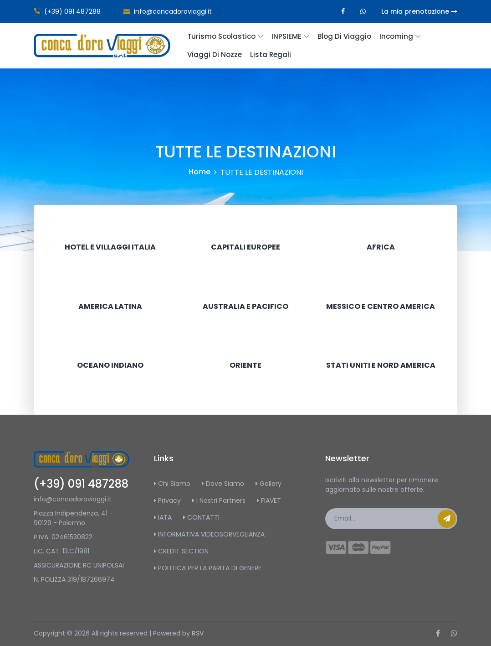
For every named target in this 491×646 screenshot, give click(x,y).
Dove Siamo (223, 483)
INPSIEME (286, 36)
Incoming (396, 36)
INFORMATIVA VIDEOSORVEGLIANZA (209, 534)
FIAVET (269, 500)
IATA (163, 517)
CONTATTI (201, 517)
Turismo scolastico (221, 36)
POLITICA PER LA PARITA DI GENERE (207, 568)
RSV (198, 633)
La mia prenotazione (419, 11)
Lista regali (270, 54)
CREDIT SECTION (181, 551)
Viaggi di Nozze (214, 54)
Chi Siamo (172, 483)
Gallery (268, 483)
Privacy (167, 500)
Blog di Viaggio (344, 36)
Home (199, 172)
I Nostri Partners (219, 500)
